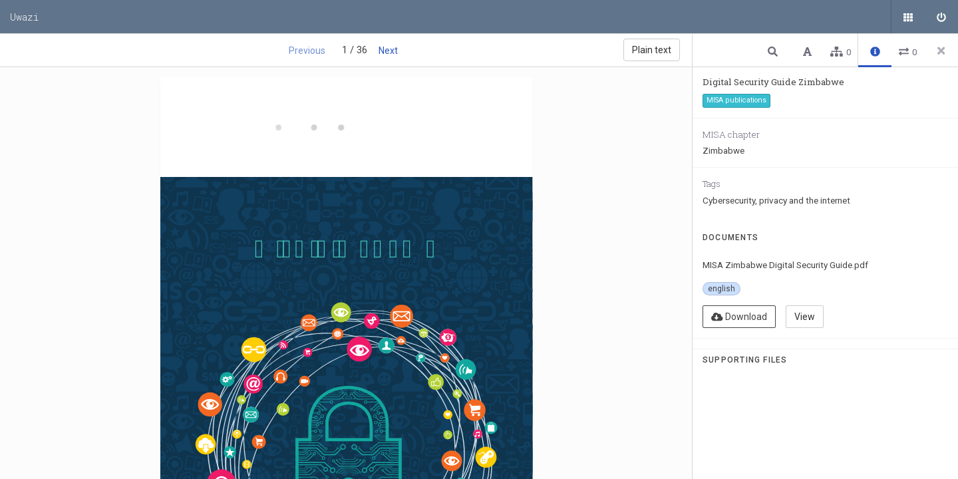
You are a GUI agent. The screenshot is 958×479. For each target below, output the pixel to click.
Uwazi (24, 16)
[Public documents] (908, 16)
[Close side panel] (941, 50)
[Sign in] (941, 16)
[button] (774, 51)
